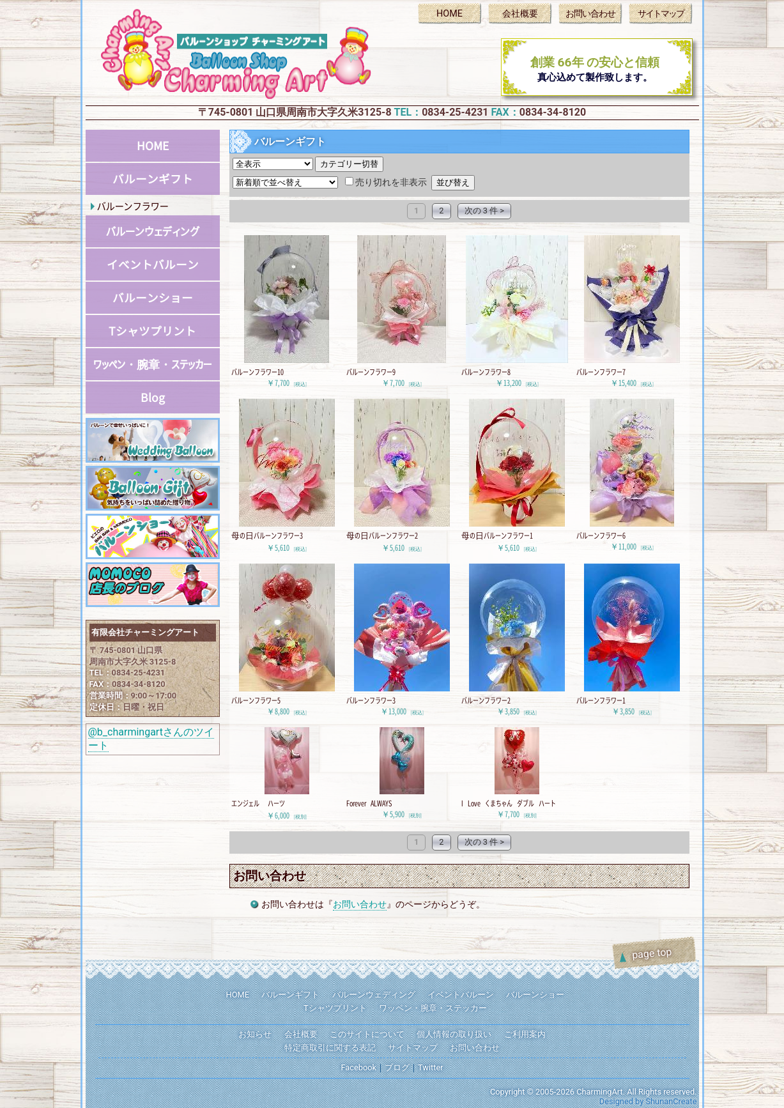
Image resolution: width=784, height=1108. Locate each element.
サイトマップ (661, 13)
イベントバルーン (153, 264)
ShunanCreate (670, 1101)
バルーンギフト (152, 179)
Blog (153, 397)
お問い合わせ (590, 13)
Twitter (430, 1067)
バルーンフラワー (133, 206)
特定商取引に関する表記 (330, 1047)
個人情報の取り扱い (454, 1034)
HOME (449, 13)
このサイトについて (367, 1034)
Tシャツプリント (152, 331)
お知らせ (255, 1034)
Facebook (358, 1067)
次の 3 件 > (484, 210)
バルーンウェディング (152, 231)
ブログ (397, 1067)
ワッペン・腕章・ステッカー (152, 364)
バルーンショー (152, 297)
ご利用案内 (525, 1034)
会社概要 (520, 13)
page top (651, 952)
